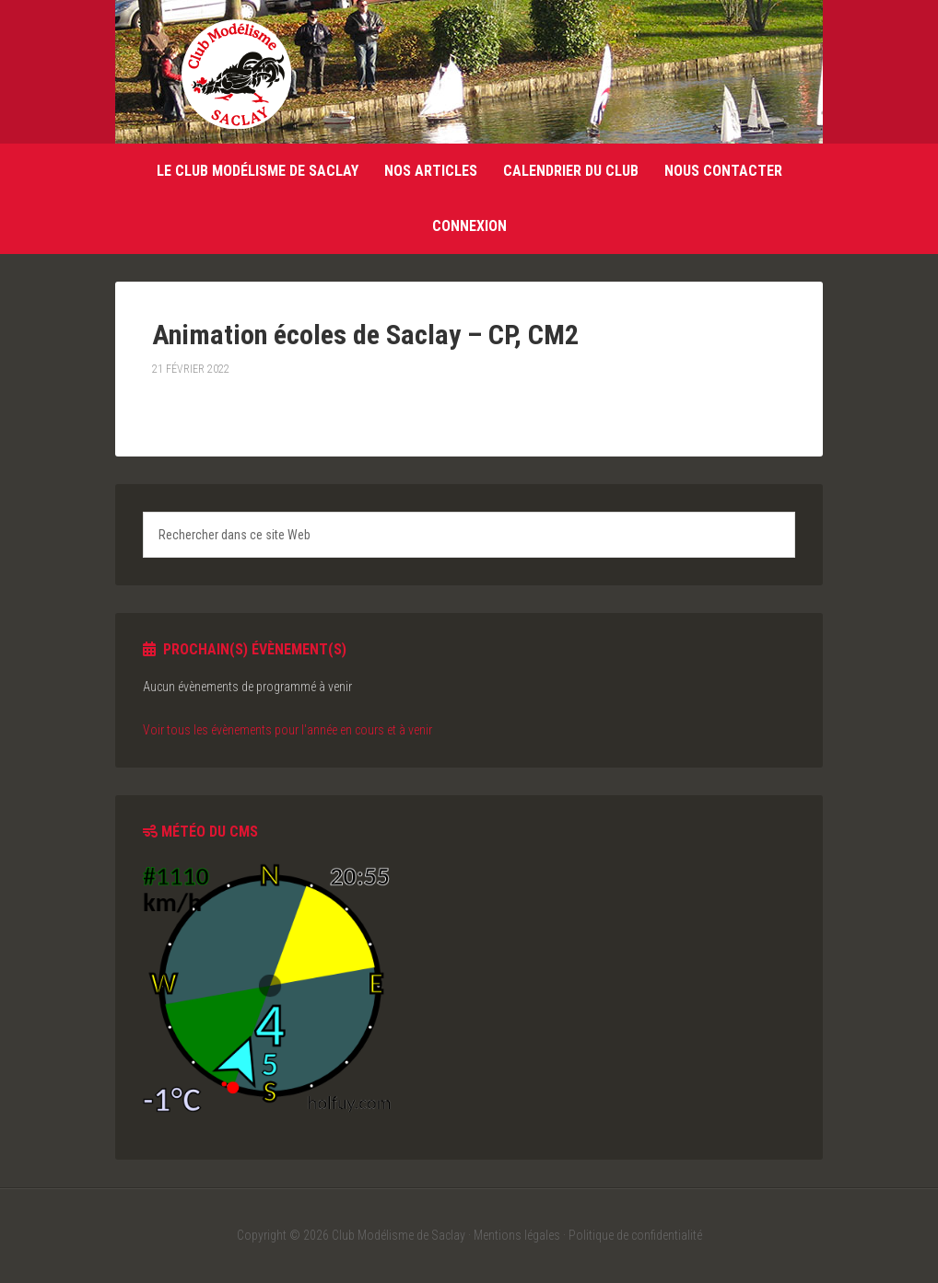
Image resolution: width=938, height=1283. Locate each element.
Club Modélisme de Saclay (236, 73)
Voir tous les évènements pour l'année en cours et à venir (287, 729)
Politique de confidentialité (635, 1235)
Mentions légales (517, 1235)
